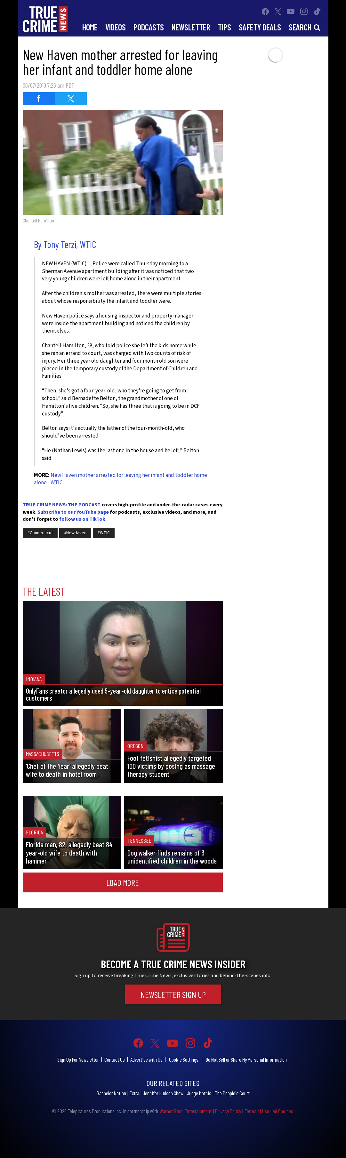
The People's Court (232, 1093)
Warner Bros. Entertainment (185, 1111)
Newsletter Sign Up (173, 994)
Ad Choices (283, 1111)
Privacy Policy (228, 1111)
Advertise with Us (146, 1059)
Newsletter (191, 27)
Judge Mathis (199, 1093)
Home (90, 27)
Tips (224, 27)
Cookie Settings (183, 1059)
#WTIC (104, 533)
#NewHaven (75, 533)
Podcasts (148, 27)
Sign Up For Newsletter (78, 1059)
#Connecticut (40, 533)
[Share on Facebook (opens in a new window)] (39, 98)
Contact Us (114, 1059)
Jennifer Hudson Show (163, 1093)
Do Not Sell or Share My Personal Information (246, 1059)
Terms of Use (257, 1111)
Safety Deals (260, 27)
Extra (134, 1093)
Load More (122, 882)
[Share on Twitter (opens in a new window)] (71, 98)
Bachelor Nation (111, 1093)
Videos (115, 27)
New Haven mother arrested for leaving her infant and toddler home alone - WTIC (120, 479)
